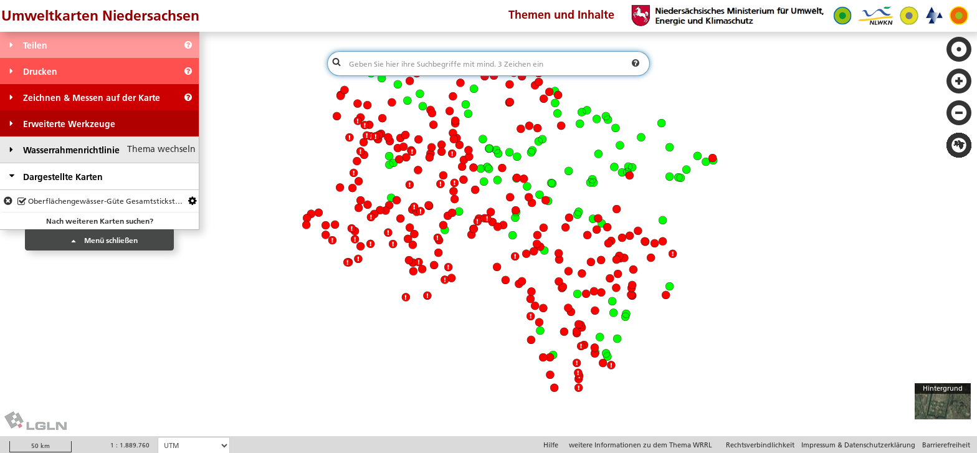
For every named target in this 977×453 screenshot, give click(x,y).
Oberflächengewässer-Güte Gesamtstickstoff (101, 201)
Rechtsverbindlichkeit (760, 445)
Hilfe (550, 445)
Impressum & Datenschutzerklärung (858, 445)
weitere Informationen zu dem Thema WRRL (640, 445)
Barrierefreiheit (946, 445)
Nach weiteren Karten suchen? (99, 221)
